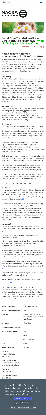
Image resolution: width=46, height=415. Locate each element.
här (23, 199)
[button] (41, 2)
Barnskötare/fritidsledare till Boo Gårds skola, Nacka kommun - (23, 41)
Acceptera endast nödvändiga (23, 403)
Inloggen (7, 2)
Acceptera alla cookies (23, 398)
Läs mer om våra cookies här (23, 407)
